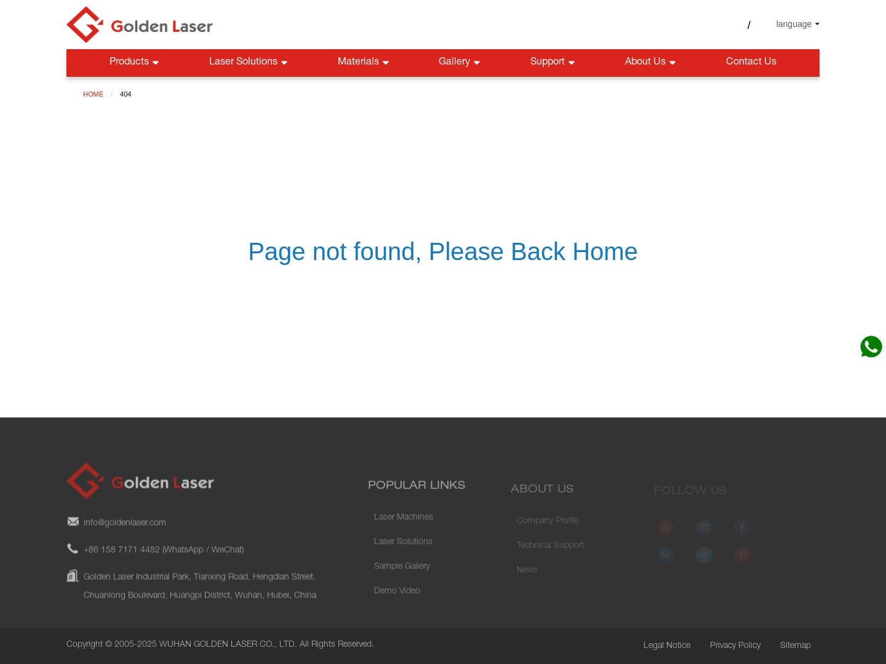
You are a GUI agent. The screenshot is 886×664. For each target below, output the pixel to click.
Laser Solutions (249, 63)
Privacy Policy (735, 646)
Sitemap (795, 646)
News (527, 578)
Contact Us (751, 63)
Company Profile (547, 528)
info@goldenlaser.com (125, 532)
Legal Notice (667, 646)
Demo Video (397, 602)
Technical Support (550, 553)
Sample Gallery (401, 577)
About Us (651, 63)
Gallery (460, 63)
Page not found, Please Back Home (443, 251)
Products (135, 63)
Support (553, 63)
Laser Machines (403, 528)
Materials (364, 63)
